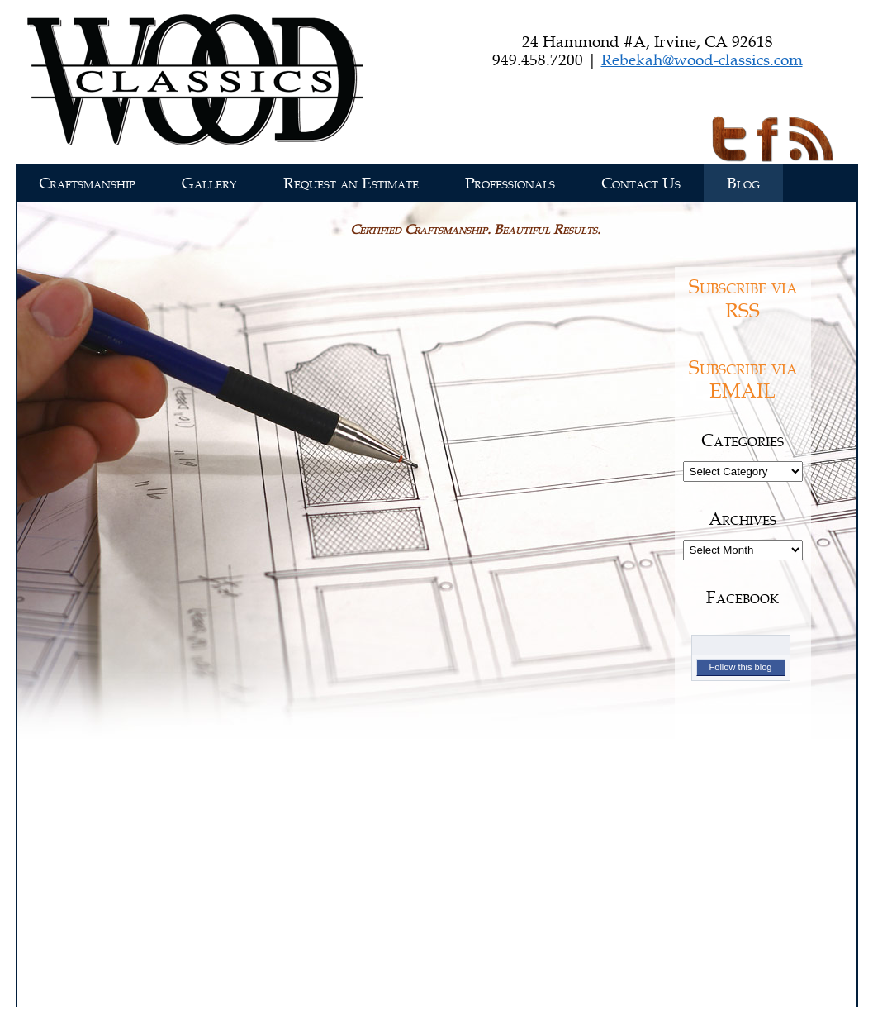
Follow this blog (740, 667)
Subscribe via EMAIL (743, 380)
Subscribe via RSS (743, 299)
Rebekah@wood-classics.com (702, 60)
